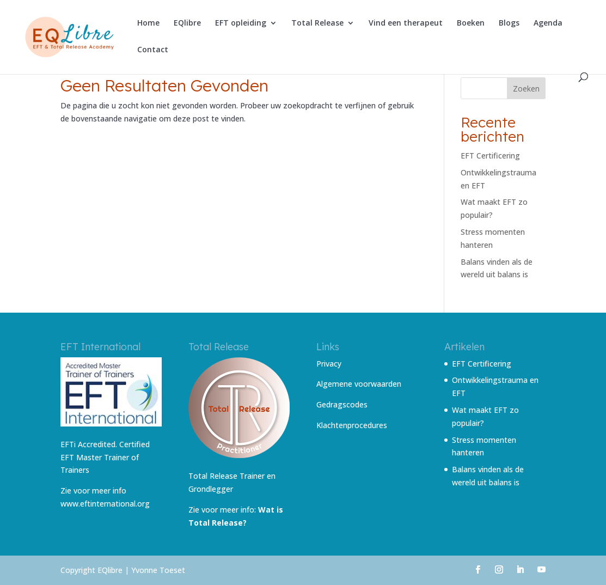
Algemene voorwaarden (358, 384)
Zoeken (526, 88)
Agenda (548, 23)
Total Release (317, 23)
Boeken (471, 23)
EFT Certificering (490, 155)
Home (148, 23)
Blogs (509, 23)
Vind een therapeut (406, 23)
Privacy (328, 363)
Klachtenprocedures (351, 425)
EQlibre (187, 23)
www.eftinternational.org (105, 503)
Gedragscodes (342, 404)
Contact (152, 50)
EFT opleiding (240, 23)
